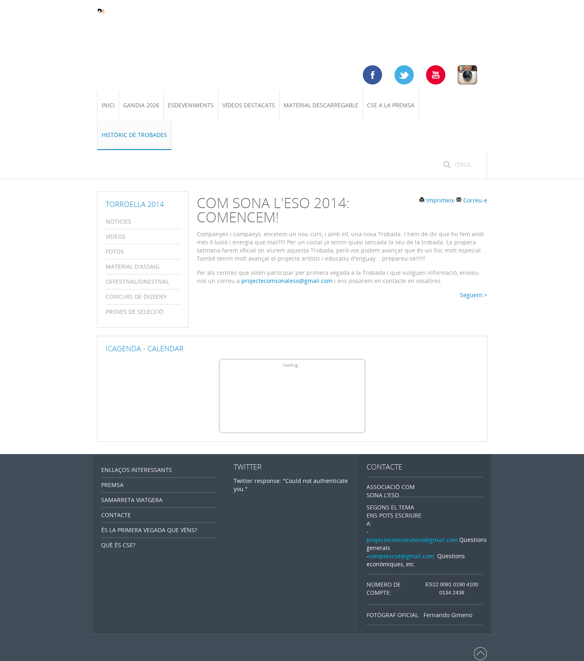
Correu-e (471, 200)
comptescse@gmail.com (401, 556)
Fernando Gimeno (447, 615)
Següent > (473, 295)
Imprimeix (436, 200)
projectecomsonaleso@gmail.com (286, 281)
